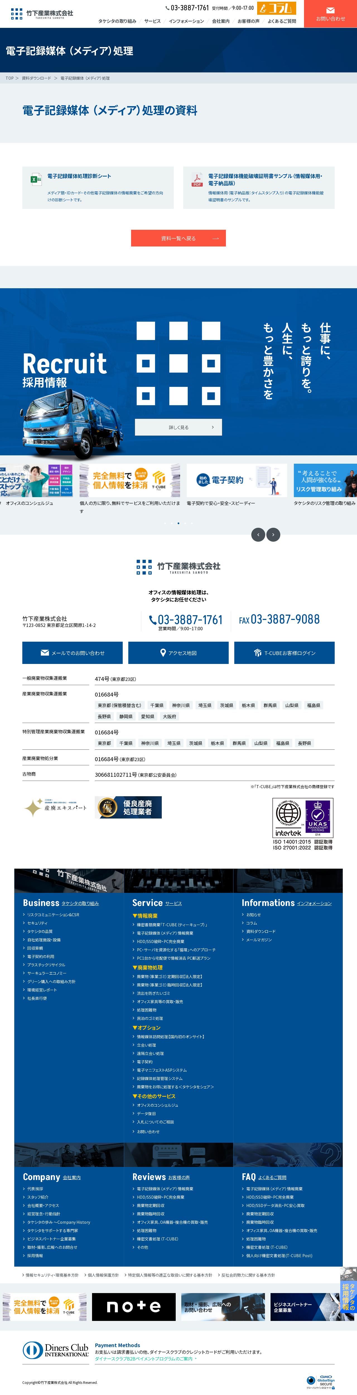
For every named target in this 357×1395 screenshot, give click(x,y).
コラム (251, 923)
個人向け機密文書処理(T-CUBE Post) (279, 1255)
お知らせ (253, 914)
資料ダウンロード (261, 931)
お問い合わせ (148, 1131)
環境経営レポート (42, 990)
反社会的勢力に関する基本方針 (248, 1275)
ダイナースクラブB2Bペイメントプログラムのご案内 (143, 1358)
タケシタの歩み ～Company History (58, 1222)
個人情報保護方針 (103, 1275)
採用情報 (35, 1255)
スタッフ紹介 (38, 1197)
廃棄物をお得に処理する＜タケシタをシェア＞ (175, 1086)
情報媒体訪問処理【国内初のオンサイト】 (170, 1036)
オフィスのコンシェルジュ (157, 1105)
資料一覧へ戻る (178, 238)
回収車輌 (35, 948)
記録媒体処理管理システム (159, 1078)
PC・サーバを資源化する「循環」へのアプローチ (176, 949)
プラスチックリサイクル (46, 965)
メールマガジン (259, 939)
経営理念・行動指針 (44, 1213)
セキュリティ (37, 923)
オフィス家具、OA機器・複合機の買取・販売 (172, 1222)
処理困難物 (146, 1010)
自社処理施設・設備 (44, 939)
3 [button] (178, 523)
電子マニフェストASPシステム (162, 1070)
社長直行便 (37, 998)
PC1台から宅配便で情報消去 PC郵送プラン (173, 958)
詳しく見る (179, 427)
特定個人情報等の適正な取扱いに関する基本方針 (170, 1275)
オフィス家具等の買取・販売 (160, 1001)
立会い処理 (146, 1045)
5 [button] (192, 523)
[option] (125, 485)
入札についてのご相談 (155, 1122)
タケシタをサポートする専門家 (52, 1230)
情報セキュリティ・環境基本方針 (52, 1275)
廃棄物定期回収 (150, 1205)
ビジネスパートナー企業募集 (51, 1239)
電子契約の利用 (40, 956)
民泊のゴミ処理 (150, 1018)
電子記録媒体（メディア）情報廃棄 (165, 933)
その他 (142, 1247)
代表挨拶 (35, 1188)
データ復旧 (146, 1113)
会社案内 (221, 21)
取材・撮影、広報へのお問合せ (52, 1247)
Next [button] (273, 535)
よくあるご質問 (281, 21)
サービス (152, 21)
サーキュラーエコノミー (47, 973)
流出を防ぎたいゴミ (153, 993)
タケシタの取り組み (117, 21)
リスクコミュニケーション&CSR (53, 914)
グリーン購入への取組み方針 (51, 981)
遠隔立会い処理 (150, 1053)
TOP (10, 78)
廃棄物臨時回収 (150, 1213)
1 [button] (165, 523)
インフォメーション (186, 21)
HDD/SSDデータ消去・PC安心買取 (275, 1205)
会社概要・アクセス (43, 1205)
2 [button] (172, 523)
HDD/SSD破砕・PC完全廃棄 (160, 941)
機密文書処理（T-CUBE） (158, 1239)
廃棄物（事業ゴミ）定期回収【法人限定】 (169, 976)
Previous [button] (258, 535)
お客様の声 (249, 21)
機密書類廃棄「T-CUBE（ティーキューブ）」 (172, 924)
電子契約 (145, 1061)
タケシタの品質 (40, 931)
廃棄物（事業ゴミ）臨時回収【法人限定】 (169, 985)
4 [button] (185, 523)
